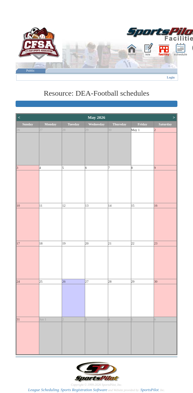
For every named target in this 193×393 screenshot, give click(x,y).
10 (18, 205)
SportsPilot (149, 389)
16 (155, 205)
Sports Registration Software (83, 389)
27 (41, 130)
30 (110, 130)
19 (63, 243)
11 (40, 205)
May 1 (135, 130)
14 (110, 205)
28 (63, 130)
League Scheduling (43, 389)
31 (18, 319)
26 (18, 130)
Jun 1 (42, 319)
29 (87, 130)
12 (63, 205)
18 (41, 243)
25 (41, 281)
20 (87, 243)
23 (155, 243)
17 (18, 243)
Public (30, 70)
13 (87, 205)
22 (133, 243)
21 (110, 243)
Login (171, 77)
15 (133, 205)
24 (18, 281)
